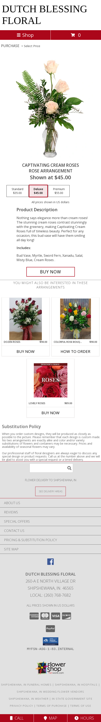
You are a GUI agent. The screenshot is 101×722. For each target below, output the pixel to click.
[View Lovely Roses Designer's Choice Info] (50, 380)
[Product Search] (51, 468)
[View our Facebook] (50, 563)
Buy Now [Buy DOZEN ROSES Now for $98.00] (25, 351)
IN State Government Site (72, 698)
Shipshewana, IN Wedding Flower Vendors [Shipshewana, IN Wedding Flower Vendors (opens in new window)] (50, 691)
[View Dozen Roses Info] (25, 319)
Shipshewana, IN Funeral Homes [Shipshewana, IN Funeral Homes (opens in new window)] (26, 684)
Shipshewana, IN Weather (28, 698)
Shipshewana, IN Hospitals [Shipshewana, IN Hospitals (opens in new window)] (76, 684)
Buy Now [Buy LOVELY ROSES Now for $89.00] (50, 412)
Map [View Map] (50, 718)
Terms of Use (80, 706)
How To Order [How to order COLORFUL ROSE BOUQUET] (75, 351)
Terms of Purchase (51, 706)
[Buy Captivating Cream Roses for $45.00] (50, 272)
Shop (25, 35)
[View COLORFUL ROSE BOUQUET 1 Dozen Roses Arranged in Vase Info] (75, 319)
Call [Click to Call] (17, 718)
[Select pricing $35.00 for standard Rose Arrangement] (17, 191)
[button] (50, 641)
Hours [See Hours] (84, 718)
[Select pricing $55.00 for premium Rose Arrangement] (58, 191)
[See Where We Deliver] (50, 491)
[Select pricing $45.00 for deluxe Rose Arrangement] (38, 191)
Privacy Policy (21, 706)
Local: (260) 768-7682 (50, 595)
